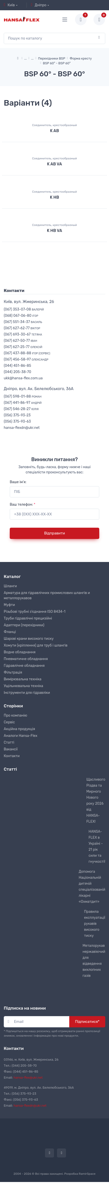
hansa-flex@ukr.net (28, 1077)
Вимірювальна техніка (22, 679)
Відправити (54, 533)
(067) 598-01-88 (23, 396)
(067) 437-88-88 (27, 353)
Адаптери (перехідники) (24, 625)
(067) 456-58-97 (26, 359)
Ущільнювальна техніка (23, 686)
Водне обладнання (20, 652)
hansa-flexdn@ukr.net (22, 428)
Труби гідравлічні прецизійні (28, 618)
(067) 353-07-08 (24, 309)
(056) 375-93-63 (17, 421)
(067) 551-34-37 (23, 322)
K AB (54, 130)
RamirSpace (87, 1173)
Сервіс (9, 722)
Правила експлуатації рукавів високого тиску (94, 924)
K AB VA (54, 164)
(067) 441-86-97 (23, 403)
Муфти (9, 605)
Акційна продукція (19, 729)
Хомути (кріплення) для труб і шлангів (36, 645)
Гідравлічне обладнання (24, 666)
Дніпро (38, 5)
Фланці (10, 632)
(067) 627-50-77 (20, 341)
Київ (9, 5)
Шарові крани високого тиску (29, 639)
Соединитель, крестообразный (54, 125)
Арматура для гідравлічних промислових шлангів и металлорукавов (47, 595)
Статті (9, 742)
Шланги (10, 586)
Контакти (12, 756)
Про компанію (15, 715)
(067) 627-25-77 (23, 347)
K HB (54, 197)
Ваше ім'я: (18, 482)
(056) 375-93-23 (17, 415)
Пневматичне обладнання (26, 659)
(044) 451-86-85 (17, 366)
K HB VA (54, 230)
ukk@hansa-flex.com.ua (23, 378)
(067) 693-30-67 (23, 334)
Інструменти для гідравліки (27, 693)
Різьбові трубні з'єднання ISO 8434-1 (35, 612)
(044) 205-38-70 (17, 372)
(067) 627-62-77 (22, 328)
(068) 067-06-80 (21, 316)
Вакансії (11, 749)
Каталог (12, 576)
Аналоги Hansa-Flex (20, 736)
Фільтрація (13, 672)
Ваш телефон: (22, 504)
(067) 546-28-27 (21, 409)
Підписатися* (87, 1021)
